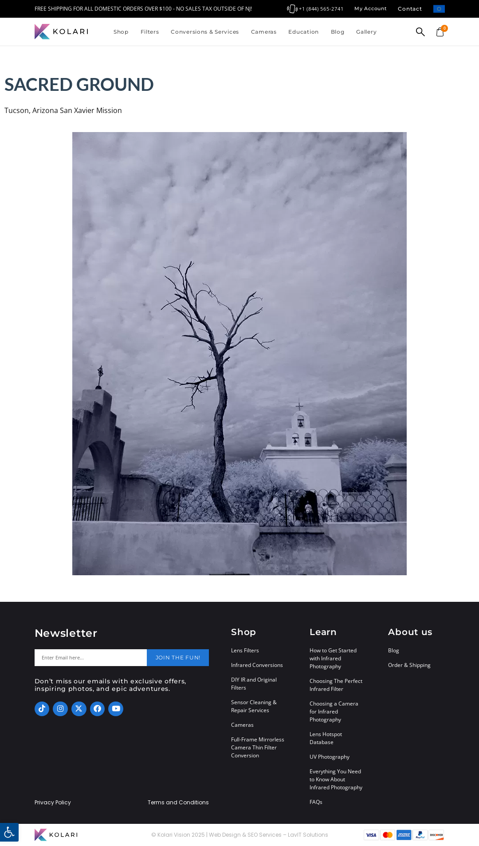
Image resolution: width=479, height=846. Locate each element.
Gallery (366, 31)
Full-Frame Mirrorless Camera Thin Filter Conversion (257, 747)
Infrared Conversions (257, 665)
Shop (121, 31)
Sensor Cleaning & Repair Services (254, 706)
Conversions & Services (205, 31)
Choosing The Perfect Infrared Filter (336, 685)
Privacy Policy (53, 802)
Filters (150, 31)
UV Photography (329, 756)
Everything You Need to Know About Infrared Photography (336, 779)
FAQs (316, 802)
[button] (9, 832)
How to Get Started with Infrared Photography (333, 658)
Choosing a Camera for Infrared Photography (334, 711)
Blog (338, 31)
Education (303, 31)
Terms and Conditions (178, 802)
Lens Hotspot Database (326, 738)
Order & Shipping (409, 665)
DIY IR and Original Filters (254, 683)
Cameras (264, 31)
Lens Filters (245, 650)
